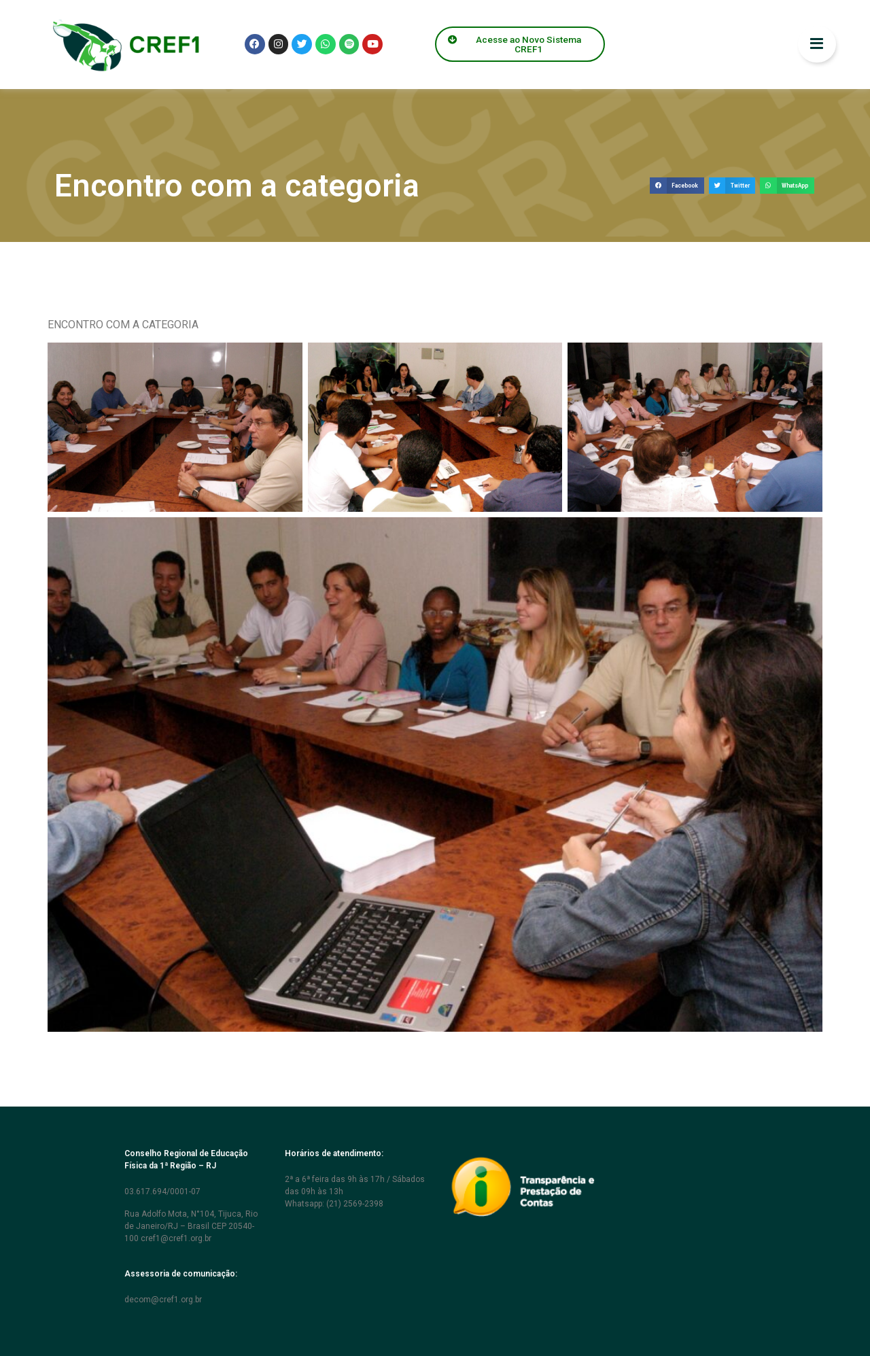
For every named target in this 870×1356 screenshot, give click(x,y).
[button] (676, 185)
